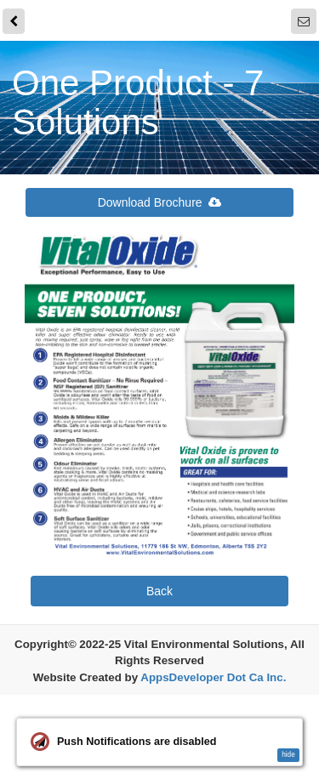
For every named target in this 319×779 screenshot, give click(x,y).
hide (288, 755)
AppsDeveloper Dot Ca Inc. (213, 678)
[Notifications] (303, 22)
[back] (14, 22)
